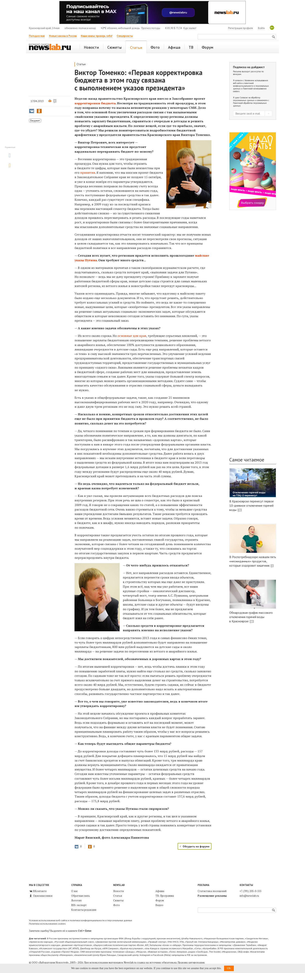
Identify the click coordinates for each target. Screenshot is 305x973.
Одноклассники (40, 895)
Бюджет (35, 120)
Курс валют (189, 28)
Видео (159, 905)
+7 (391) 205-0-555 (250, 891)
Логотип (76, 900)
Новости (118, 891)
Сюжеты (118, 900)
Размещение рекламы (212, 895)
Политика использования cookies (47, 923)
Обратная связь (80, 895)
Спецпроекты (125, 36)
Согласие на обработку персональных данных (246, 99)
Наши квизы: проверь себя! (96, 36)
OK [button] (229, 968)
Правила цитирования (191, 962)
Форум (159, 900)
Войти (261, 28)
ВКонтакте (38, 891)
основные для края (131, 336)
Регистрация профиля (240, 28)
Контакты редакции (83, 909)
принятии (87, 172)
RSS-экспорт (79, 905)
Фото (116, 905)
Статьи (81, 64)
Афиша (159, 891)
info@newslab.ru (249, 895)
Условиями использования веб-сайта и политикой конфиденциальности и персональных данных (251, 84)
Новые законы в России (63, 36)
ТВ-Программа (164, 895)
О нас (74, 891)
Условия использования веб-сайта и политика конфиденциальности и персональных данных (80, 920)
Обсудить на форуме (196, 846)
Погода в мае (37, 36)
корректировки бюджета (95, 103)
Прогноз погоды (150, 28)
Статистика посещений (212, 891)
